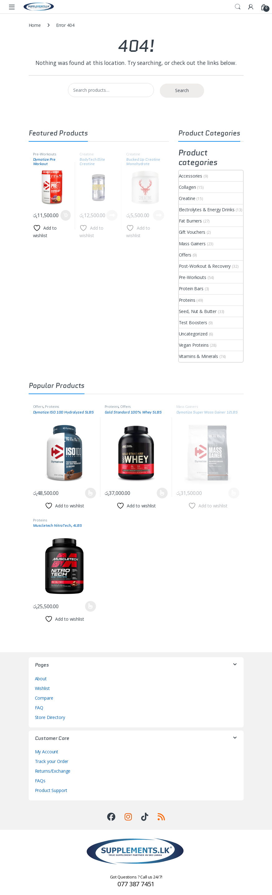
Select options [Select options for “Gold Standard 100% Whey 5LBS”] (162, 493)
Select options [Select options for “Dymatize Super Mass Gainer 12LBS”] (233, 493)
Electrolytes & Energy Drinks (207, 210)
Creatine (86, 154)
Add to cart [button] (65, 215)
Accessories (190, 176)
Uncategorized (193, 334)
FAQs (40, 781)
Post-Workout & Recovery (205, 266)
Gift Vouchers (192, 232)
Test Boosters (193, 322)
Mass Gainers (192, 244)
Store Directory (50, 717)
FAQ (39, 708)
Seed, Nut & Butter (198, 311)
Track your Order (52, 761)
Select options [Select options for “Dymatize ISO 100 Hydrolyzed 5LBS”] (90, 493)
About (41, 679)
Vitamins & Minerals (198, 356)
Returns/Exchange (53, 771)
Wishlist (42, 688)
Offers (185, 255)
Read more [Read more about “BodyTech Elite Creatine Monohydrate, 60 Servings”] (111, 215)
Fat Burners (190, 221)
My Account (47, 752)
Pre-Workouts (44, 154)
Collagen (187, 187)
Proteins (187, 300)
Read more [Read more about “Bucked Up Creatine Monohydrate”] (158, 215)
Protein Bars (191, 288)
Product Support (51, 790)
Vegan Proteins (194, 345)
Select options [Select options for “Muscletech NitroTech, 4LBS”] (90, 606)
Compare (44, 698)
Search (237, 6)
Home (35, 25)
